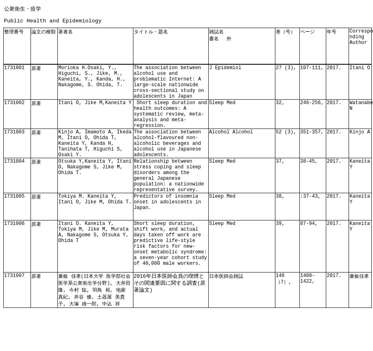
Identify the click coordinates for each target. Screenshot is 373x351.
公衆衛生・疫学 (22, 8)
